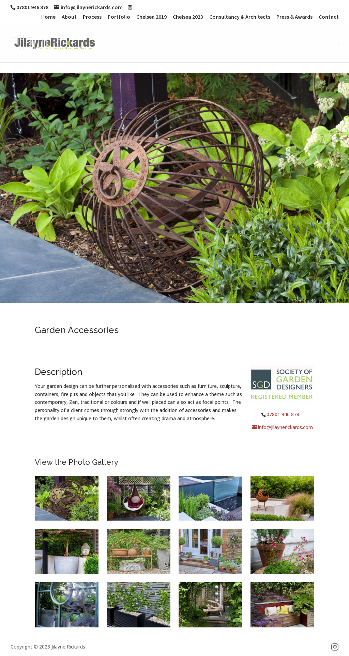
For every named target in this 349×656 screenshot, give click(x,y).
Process (92, 17)
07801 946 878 (283, 414)
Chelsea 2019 (151, 17)
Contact (329, 17)
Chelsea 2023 (188, 17)
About (69, 17)
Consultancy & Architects (239, 17)
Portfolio (119, 17)
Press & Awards (294, 17)
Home (48, 17)
